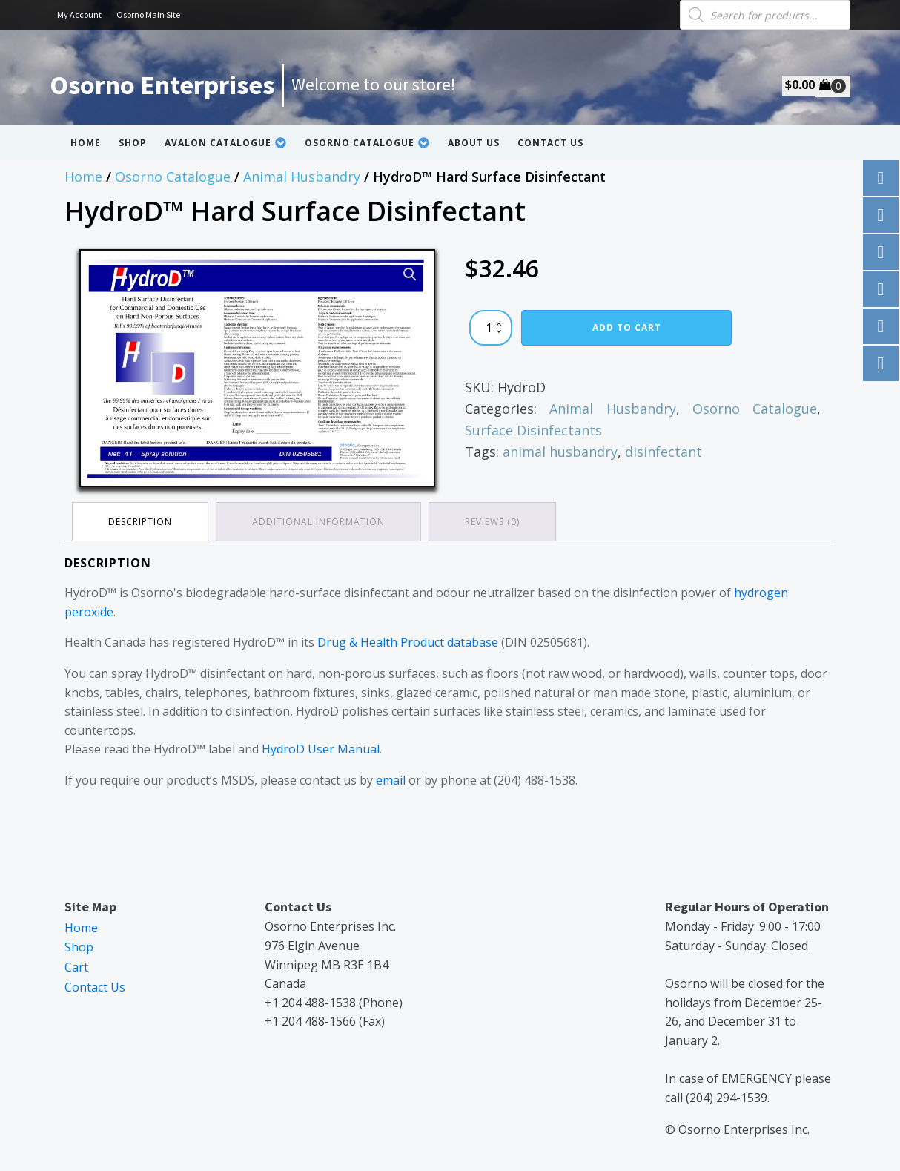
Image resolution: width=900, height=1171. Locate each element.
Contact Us (550, 142)
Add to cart (626, 327)
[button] (410, 274)
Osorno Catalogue (367, 142)
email (391, 780)
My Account (79, 14)
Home (85, 142)
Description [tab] (140, 521)
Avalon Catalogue (226, 142)
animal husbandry (560, 452)
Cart (76, 967)
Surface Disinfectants (533, 430)
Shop (133, 142)
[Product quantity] (490, 328)
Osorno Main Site (148, 14)
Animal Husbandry (301, 176)
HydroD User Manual (321, 749)
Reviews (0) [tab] (492, 521)
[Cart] (832, 86)
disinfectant (663, 452)
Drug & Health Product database (407, 642)
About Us (474, 142)
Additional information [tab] (318, 521)
